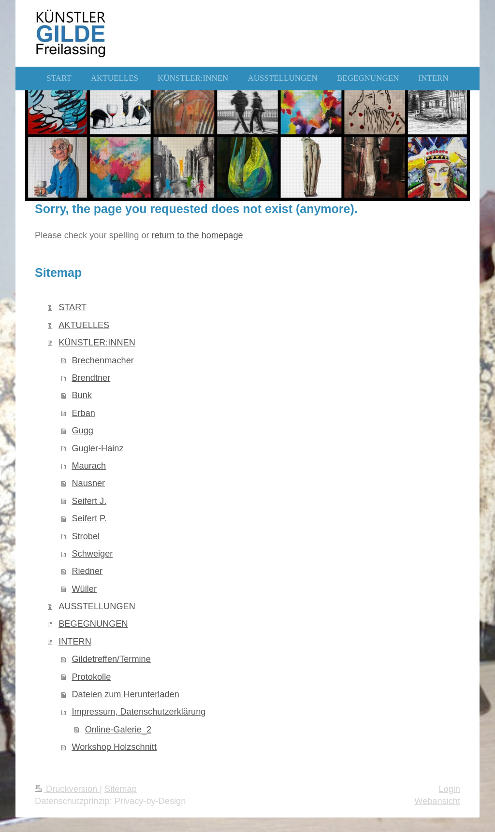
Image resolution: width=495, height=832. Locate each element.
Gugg (82, 430)
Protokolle (91, 677)
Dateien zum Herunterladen (125, 694)
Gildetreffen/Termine (111, 659)
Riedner (87, 571)
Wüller (84, 589)
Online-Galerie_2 (118, 729)
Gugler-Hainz (97, 448)
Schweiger (92, 554)
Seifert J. (89, 501)
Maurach (89, 466)
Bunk (81, 395)
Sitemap (120, 789)
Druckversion (67, 789)
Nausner (88, 483)
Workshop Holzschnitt (114, 747)
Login (449, 789)
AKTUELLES (83, 325)
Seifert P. (89, 518)
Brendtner (91, 378)
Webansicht (437, 801)
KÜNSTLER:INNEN (96, 342)
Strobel (86, 536)
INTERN (74, 641)
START (72, 307)
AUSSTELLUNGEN (96, 606)
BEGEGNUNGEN (93, 624)
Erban (83, 413)
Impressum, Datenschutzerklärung (138, 712)
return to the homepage (197, 235)
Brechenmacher (102, 360)
